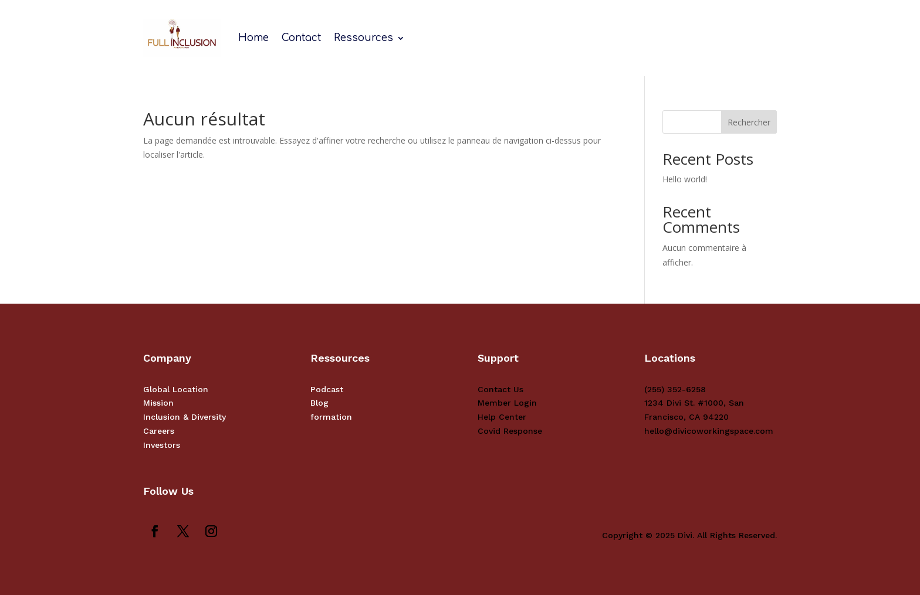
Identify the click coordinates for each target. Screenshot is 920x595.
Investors (161, 445)
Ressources (363, 37)
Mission (158, 402)
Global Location (175, 389)
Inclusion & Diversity (184, 416)
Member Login (507, 402)
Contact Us (500, 389)
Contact (301, 37)
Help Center (502, 416)
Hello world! (684, 179)
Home (253, 37)
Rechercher (749, 122)
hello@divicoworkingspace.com (708, 431)
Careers (158, 431)
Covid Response (510, 431)
